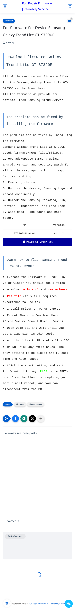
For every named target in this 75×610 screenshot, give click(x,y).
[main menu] (5, 6)
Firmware (9, 21)
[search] (70, 6)
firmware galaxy (35, 404)
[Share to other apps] (40, 418)
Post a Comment (15, 536)
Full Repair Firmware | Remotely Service (37, 6)
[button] (15, 418)
